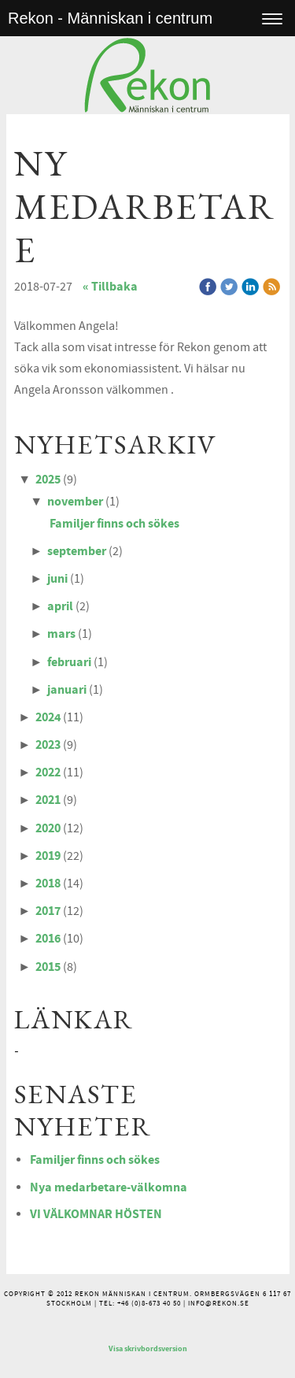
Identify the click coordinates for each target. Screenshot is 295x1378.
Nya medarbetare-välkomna (108, 1187)
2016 (48, 938)
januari (67, 689)
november (75, 501)
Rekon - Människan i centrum (110, 18)
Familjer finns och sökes (114, 523)
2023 (48, 745)
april (60, 606)
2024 (48, 717)
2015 (48, 967)
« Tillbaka (110, 286)
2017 (48, 911)
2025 (48, 479)
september (76, 551)
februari (69, 662)
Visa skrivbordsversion (148, 1348)
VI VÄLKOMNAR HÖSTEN (96, 1214)
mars (61, 634)
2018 (48, 883)
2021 (48, 800)
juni (57, 578)
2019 (48, 856)
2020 (48, 828)
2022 (48, 772)
